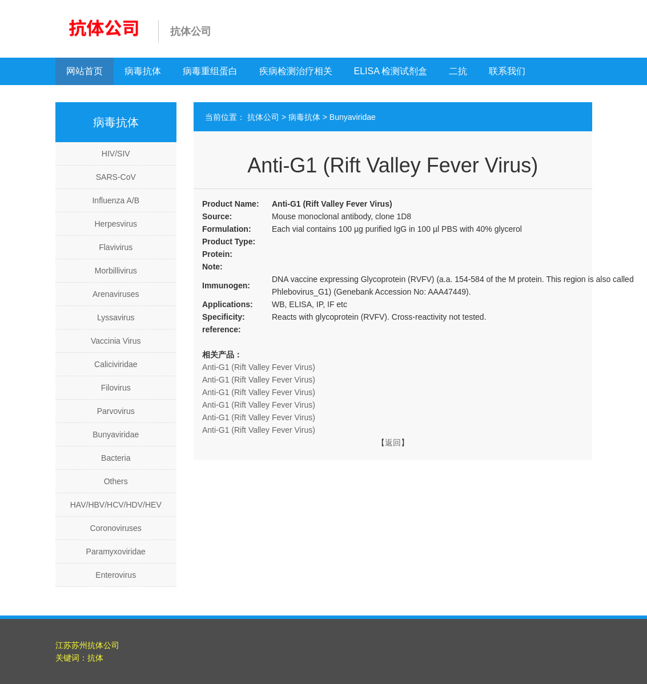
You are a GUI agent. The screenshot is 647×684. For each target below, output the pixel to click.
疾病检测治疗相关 (295, 71)
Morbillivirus (116, 270)
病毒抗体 (142, 71)
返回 (393, 442)
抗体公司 (263, 117)
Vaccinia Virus (115, 340)
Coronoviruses (116, 528)
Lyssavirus (116, 317)
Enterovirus (115, 575)
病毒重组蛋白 (210, 71)
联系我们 (507, 71)
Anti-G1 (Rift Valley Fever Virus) (258, 367)
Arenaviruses (116, 294)
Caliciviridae (115, 364)
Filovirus (116, 387)
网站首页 (84, 71)
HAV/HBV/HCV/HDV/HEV (116, 504)
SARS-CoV (116, 177)
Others (116, 481)
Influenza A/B (115, 200)
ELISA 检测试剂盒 (391, 71)
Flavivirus (115, 247)
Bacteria (115, 457)
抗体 (95, 657)
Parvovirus (116, 411)
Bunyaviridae (116, 434)
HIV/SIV (116, 153)
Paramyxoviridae (116, 551)
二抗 (458, 71)
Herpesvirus (115, 223)
